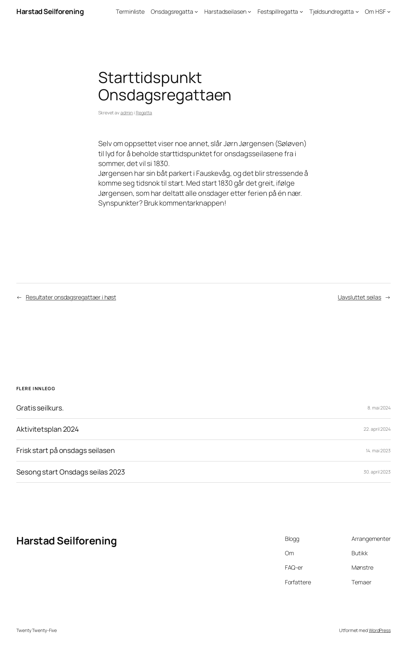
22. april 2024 (377, 429)
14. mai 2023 (378, 450)
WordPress (380, 630)
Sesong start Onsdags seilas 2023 (70, 472)
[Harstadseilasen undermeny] (249, 11)
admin (126, 112)
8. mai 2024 (379, 408)
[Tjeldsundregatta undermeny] (357, 11)
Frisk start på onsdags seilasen (65, 450)
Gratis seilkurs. (39, 408)
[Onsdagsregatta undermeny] (196, 11)
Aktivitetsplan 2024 (47, 429)
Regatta (144, 112)
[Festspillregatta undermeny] (301, 11)
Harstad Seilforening (50, 11)
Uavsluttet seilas (359, 297)
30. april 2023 (377, 472)
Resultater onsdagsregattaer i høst (71, 297)
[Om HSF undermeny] (389, 11)
